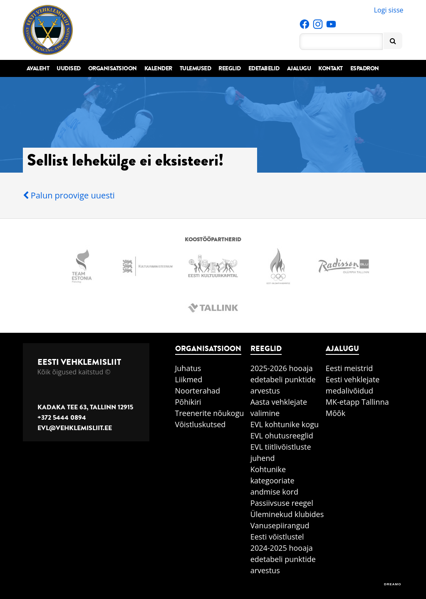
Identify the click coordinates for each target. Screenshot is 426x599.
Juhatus (188, 368)
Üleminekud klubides (287, 514)
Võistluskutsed (200, 424)
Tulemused (195, 68)
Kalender (158, 68)
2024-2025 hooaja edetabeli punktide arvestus (283, 559)
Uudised (69, 68)
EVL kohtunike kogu (284, 424)
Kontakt (330, 68)
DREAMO (392, 584)
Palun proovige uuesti (69, 195)
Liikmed (189, 379)
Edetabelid (264, 68)
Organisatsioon (112, 68)
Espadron (364, 68)
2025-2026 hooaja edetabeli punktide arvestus (283, 379)
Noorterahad (197, 391)
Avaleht (38, 68)
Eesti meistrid (349, 368)
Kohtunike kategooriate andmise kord (274, 480)
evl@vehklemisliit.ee (74, 428)
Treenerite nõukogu (209, 413)
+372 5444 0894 (61, 418)
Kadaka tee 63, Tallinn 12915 (85, 407)
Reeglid (229, 68)
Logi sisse (389, 10)
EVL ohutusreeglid (281, 436)
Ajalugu (299, 68)
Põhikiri (188, 402)
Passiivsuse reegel (281, 503)
